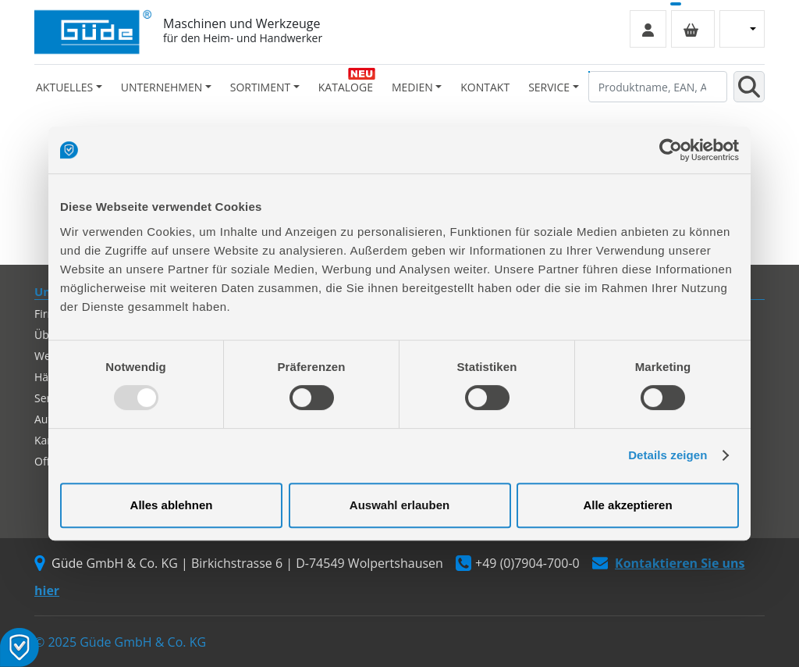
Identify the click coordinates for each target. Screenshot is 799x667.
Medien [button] (412, 87)
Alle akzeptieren (627, 505)
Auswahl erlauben (399, 505)
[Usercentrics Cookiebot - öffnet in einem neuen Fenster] (670, 150)
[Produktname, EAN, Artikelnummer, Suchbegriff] (657, 86)
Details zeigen (667, 455)
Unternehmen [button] (161, 87)
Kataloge (345, 87)
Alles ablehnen (171, 505)
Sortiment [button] (260, 87)
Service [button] (549, 87)
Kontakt (485, 87)
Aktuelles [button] (64, 87)
